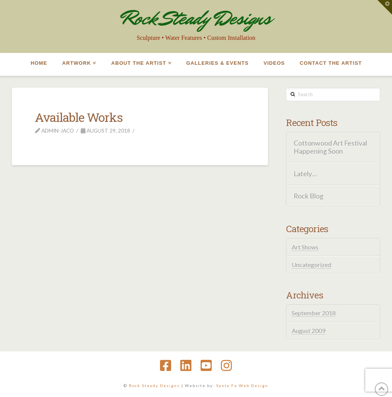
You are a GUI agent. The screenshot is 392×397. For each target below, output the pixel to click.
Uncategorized (311, 264)
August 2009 (308, 330)
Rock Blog (308, 196)
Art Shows (305, 247)
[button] (384, 7)
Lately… (305, 174)
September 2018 (314, 313)
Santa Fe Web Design (242, 385)
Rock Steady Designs (196, 18)
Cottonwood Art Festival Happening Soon (330, 147)
